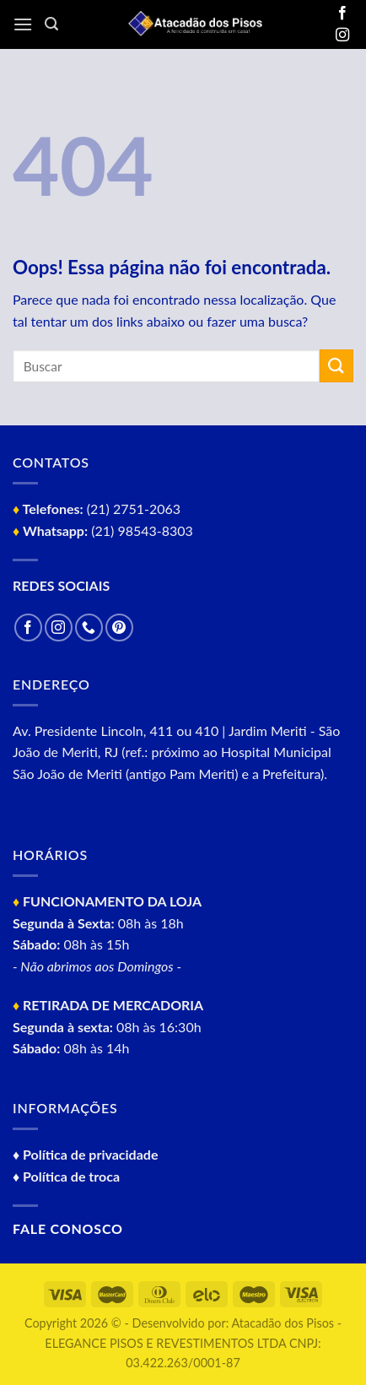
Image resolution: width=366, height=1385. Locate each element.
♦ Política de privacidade (85, 1154)
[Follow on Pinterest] (119, 627)
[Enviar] (336, 365)
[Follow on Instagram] (342, 35)
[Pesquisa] (51, 24)
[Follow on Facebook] (342, 13)
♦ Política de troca (66, 1176)
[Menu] (23, 24)
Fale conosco (68, 1228)
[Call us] (89, 627)
